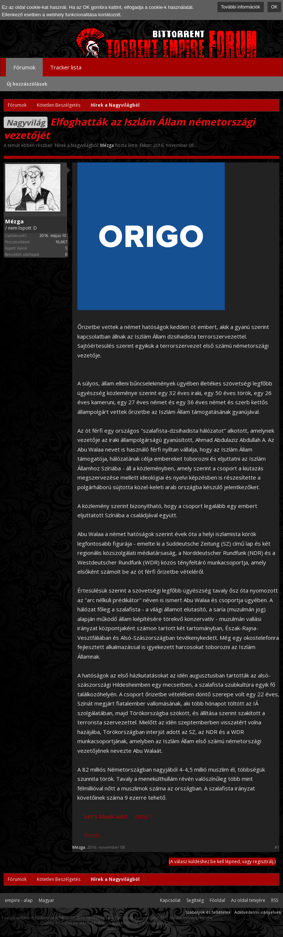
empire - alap (19, 900)
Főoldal (217, 900)
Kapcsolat (170, 900)
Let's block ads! (105, 816)
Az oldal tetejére (248, 900)
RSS (274, 900)
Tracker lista (65, 67)
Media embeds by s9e (191, 917)
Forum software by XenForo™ (56, 917)
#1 (277, 847)
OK (274, 7)
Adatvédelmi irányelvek (257, 912)
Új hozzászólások (27, 84)
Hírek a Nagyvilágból (76, 145)
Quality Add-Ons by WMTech (107, 923)
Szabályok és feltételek (208, 912)
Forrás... (94, 835)
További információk (240, 7)
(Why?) (144, 816)
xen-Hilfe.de (152, 917)
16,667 (61, 241)
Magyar (46, 900)
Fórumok (24, 67)
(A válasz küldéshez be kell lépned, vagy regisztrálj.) (222, 861)
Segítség (195, 900)
